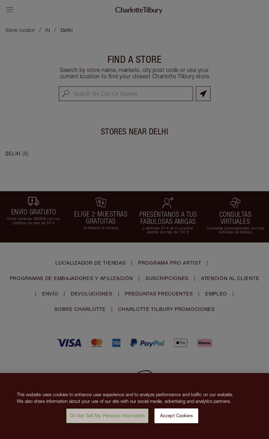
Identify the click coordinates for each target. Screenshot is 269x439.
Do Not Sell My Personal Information (107, 418)
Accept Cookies (176, 418)
